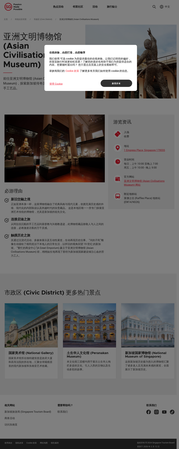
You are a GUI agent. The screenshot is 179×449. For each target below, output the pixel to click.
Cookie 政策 (72, 71)
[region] (90, 68)
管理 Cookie (56, 83)
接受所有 (116, 83)
